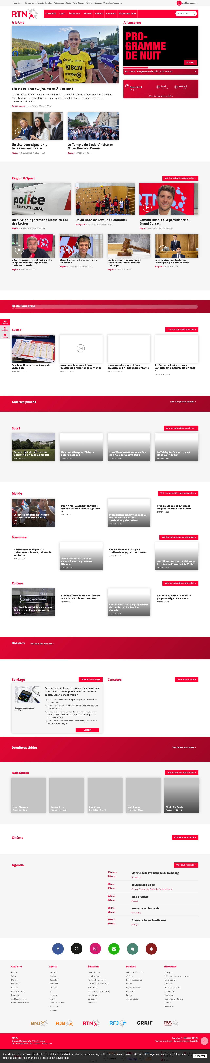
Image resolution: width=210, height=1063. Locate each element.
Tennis (52, 999)
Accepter (200, 1056)
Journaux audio (18, 991)
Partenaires (169, 991)
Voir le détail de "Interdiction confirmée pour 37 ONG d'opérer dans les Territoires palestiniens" (129, 513)
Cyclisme (53, 987)
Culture (17, 583)
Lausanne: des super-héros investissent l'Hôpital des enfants (80, 366)
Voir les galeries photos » (183, 402)
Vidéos (99, 13)
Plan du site (47, 1043)
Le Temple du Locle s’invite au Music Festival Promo (90, 146)
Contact (167, 1003)
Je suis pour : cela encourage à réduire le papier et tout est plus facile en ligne (72, 721)
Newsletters (114, 948)
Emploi (129, 995)
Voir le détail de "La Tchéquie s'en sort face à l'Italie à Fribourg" (176, 447)
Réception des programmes (176, 976)
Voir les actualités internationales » (178, 493)
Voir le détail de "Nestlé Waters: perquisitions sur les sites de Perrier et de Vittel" (176, 556)
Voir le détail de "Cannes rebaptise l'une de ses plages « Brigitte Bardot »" (176, 602)
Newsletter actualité (20, 1003)
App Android (151, 948)
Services (111, 13)
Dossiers (15, 995)
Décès (68, 3)
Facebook (58, 948)
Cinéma (129, 976)
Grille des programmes (98, 984)
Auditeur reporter (19, 999)
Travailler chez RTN (172, 987)
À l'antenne (132, 22)
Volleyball (54, 984)
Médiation (168, 995)
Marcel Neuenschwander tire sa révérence (79, 261)
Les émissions (94, 972)
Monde (17, 493)
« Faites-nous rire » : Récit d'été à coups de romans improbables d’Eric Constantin (32, 262)
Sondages (92, 999)
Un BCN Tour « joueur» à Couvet (42, 88)
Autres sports (55, 1006)
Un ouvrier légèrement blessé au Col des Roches (40, 221)
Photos (88, 13)
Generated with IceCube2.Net (186, 1041)
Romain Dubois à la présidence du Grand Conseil (165, 221)
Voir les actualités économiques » (179, 537)
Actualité (50, 13)
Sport (62, 13)
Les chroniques (94, 976)
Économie (19, 537)
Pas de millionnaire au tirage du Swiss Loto (31, 366)
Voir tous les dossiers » (42, 643)
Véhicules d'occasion (112, 3)
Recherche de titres (96, 980)
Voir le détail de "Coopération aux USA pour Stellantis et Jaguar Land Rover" (129, 556)
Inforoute (40, 3)
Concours (115, 679)
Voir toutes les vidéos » (184, 747)
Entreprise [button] (29, 3)
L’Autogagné (93, 995)
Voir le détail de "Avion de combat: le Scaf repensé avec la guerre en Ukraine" (81, 556)
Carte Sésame (78, 3)
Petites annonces (133, 987)
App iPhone (132, 948)
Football (53, 972)
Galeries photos (24, 402)
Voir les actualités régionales (180, 178)
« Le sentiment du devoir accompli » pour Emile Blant (172, 261)
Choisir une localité (185, 837)
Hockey (53, 976)
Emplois (48, 3)
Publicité (168, 984)
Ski (51, 991)
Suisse (16, 330)
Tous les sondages (90, 679)
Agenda (18, 865)
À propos (168, 972)
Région (17, 178)
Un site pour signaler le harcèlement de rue (29, 146)
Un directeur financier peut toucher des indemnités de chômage (124, 262)
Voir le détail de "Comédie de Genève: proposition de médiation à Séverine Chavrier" (129, 602)
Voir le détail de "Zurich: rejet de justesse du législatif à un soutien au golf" (33, 447)
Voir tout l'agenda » (186, 865)
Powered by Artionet (163, 1041)
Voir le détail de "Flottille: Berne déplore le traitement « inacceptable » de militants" (33, 556)
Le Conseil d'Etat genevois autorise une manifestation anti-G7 (175, 367)
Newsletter (169, 1006)
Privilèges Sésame (94, 3)
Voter (87, 730)
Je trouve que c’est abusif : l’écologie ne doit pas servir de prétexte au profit (73, 707)
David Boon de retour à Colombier (101, 220)
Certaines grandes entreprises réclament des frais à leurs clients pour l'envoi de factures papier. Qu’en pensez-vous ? (72, 691)
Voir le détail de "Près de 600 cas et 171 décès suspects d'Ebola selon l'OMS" (176, 513)
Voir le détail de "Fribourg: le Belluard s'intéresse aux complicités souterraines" (81, 602)
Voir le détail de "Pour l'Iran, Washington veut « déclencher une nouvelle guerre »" (81, 513)
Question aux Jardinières (99, 991)
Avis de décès (132, 999)
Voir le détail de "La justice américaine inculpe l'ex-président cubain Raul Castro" (33, 513)
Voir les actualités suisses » (182, 329)
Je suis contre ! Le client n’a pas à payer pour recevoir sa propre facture (72, 700)
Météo (129, 984)
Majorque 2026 (127, 13)
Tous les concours (186, 679)
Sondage (18, 679)
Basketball (54, 980)
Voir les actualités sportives (181, 428)
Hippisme (54, 995)
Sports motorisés (57, 1003)
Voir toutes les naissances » (181, 772)
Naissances (59, 3)
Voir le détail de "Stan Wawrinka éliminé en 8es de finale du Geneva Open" (129, 447)
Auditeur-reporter (187, 3)
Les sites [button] (17, 3)
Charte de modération (174, 999)
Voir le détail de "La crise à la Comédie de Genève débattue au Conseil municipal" (33, 602)
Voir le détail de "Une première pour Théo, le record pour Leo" (81, 447)
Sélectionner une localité (161, 96)
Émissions (75, 13)
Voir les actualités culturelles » (180, 583)
